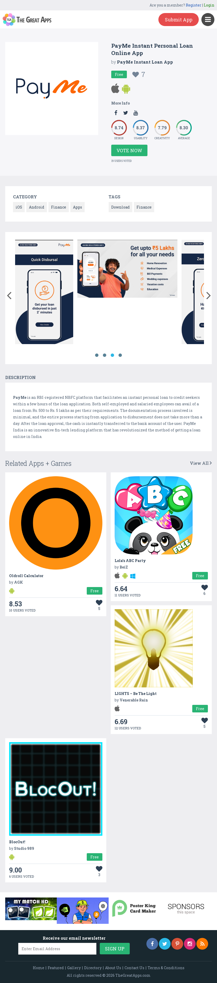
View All (201, 463)
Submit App (178, 19)
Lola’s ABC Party (130, 560)
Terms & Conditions (166, 967)
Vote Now (129, 150)
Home (38, 967)
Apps (77, 207)
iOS (19, 207)
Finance (58, 207)
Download (120, 207)
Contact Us (134, 967)
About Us (113, 967)
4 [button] (120, 355)
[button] (9, 294)
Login (209, 5)
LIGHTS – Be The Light (136, 693)
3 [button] (112, 355)
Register (193, 5)
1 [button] (97, 355)
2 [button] (104, 355)
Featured (56, 967)
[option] (44, 293)
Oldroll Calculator (26, 575)
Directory (93, 967)
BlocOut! (17, 841)
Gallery (74, 967)
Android (36, 207)
